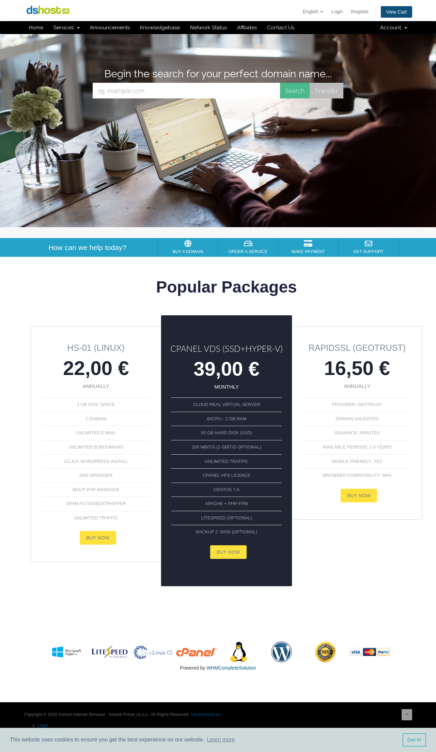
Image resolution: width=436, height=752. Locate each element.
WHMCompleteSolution (231, 668)
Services (66, 28)
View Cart (396, 12)
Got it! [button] (414, 739)
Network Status (208, 28)
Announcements (110, 28)
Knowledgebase (160, 28)
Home (36, 28)
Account (393, 28)
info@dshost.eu (206, 714)
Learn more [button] (221, 739)
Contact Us (280, 28)
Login (337, 11)
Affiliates (247, 28)
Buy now (98, 537)
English (313, 11)
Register (360, 11)
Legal (42, 725)
